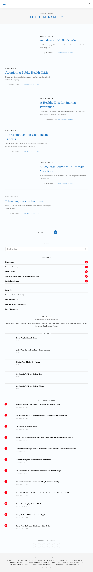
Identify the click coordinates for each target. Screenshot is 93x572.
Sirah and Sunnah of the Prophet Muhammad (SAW (22, 276)
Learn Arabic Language (13, 267)
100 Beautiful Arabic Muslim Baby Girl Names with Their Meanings (38, 471)
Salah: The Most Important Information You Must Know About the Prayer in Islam (43, 493)
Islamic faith (9, 262)
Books (27, 564)
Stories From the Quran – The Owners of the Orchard (33, 526)
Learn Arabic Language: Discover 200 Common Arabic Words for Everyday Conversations (46, 448)
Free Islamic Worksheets (42, 564)
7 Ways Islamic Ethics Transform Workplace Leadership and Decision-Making (42, 415)
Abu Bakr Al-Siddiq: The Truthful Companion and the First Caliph (38, 404)
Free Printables (15, 564)
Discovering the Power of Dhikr (26, 426)
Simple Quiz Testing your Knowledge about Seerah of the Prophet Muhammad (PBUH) (44, 437)
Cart (82, 564)
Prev (41, 232)
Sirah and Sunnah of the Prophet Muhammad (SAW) (28, 562)
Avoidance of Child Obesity (58, 40)
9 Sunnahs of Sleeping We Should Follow (29, 504)
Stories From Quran (12, 281)
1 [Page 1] (50, 232)
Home (9, 560)
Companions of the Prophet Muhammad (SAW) (51, 560)
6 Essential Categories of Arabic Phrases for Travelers (33, 460)
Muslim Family (46, 36)
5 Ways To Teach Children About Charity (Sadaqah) (33, 515)
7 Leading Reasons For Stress (25, 201)
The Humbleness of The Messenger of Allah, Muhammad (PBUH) (37, 482)
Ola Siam (49, 52)
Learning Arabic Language (66, 564)
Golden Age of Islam (23, 560)
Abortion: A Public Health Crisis (26, 72)
